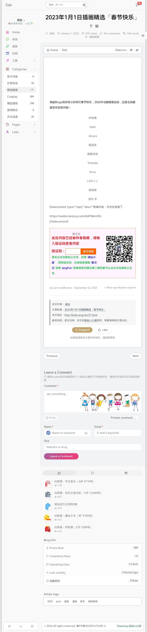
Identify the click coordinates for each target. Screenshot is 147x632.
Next (136, 356)
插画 (66, 601)
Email (99, 426)
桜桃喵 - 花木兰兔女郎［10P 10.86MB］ (78, 492)
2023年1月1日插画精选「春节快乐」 (85, 309)
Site (46, 440)
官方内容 (21, 76)
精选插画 (21, 89)
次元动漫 (21, 116)
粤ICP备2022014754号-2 (91, 626)
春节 (82, 601)
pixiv (58, 601)
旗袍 (74, 601)
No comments (111, 33)
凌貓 (52, 33)
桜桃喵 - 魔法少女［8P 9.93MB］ (74, 515)
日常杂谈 (21, 83)
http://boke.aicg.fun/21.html (81, 315)
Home (52, 50)
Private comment (122, 417)
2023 (50, 601)
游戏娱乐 (21, 110)
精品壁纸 (21, 103)
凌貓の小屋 (90, 320)
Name (48, 426)
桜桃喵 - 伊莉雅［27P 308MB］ (73, 527)
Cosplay (21, 96)
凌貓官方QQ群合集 (65, 504)
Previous (52, 356)
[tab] (59, 473)
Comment (51, 385)
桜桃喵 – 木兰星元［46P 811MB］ (74, 481)
